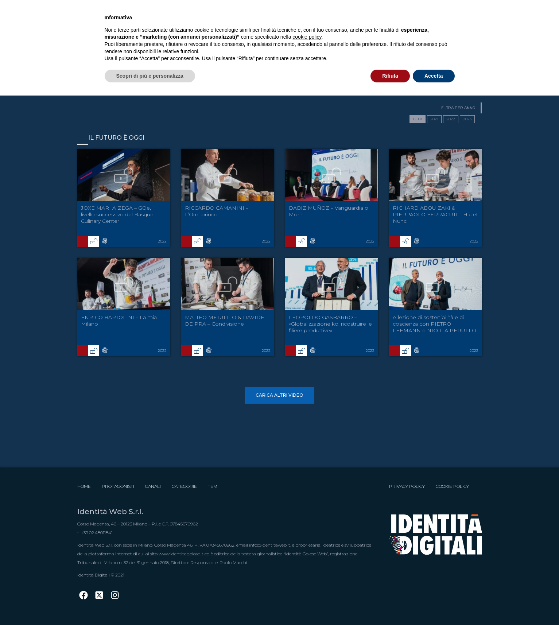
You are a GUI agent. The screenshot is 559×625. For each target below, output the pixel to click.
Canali (153, 486)
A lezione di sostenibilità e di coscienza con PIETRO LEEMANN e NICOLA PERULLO (434, 324)
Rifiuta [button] (390, 76)
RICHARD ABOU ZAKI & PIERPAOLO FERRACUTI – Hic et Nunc (435, 214)
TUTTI (417, 119)
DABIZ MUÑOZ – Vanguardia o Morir (328, 211)
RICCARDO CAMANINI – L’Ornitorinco (216, 211)
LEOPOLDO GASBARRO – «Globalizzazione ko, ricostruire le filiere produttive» (330, 324)
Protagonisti (118, 486)
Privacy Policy (407, 486)
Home (84, 486)
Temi (213, 486)
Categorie (184, 486)
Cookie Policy (452, 486)
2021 (434, 119)
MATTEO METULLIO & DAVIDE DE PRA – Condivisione (224, 320)
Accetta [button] (433, 76)
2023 (467, 119)
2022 (450, 119)
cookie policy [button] (306, 37)
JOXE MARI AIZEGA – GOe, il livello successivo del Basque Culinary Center (118, 214)
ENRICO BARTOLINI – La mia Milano (119, 320)
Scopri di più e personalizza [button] (149, 76)
